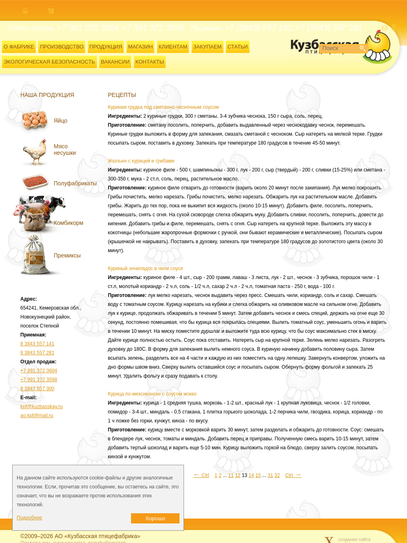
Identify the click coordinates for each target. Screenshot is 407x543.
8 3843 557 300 (37, 388)
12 (237, 475)
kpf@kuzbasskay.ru (41, 406)
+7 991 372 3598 (153, 27)
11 (231, 475)
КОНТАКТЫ (150, 62)
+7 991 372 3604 (88, 27)
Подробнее (29, 518)
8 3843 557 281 (37, 353)
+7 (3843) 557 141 (258, 27)
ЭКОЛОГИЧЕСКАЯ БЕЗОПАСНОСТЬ (49, 62)
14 (251, 475)
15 (258, 475)
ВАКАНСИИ (115, 62)
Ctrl (201, 475)
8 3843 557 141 (37, 344)
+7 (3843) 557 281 (328, 27)
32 (277, 475)
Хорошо (155, 518)
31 (270, 475)
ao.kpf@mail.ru (36, 415)
